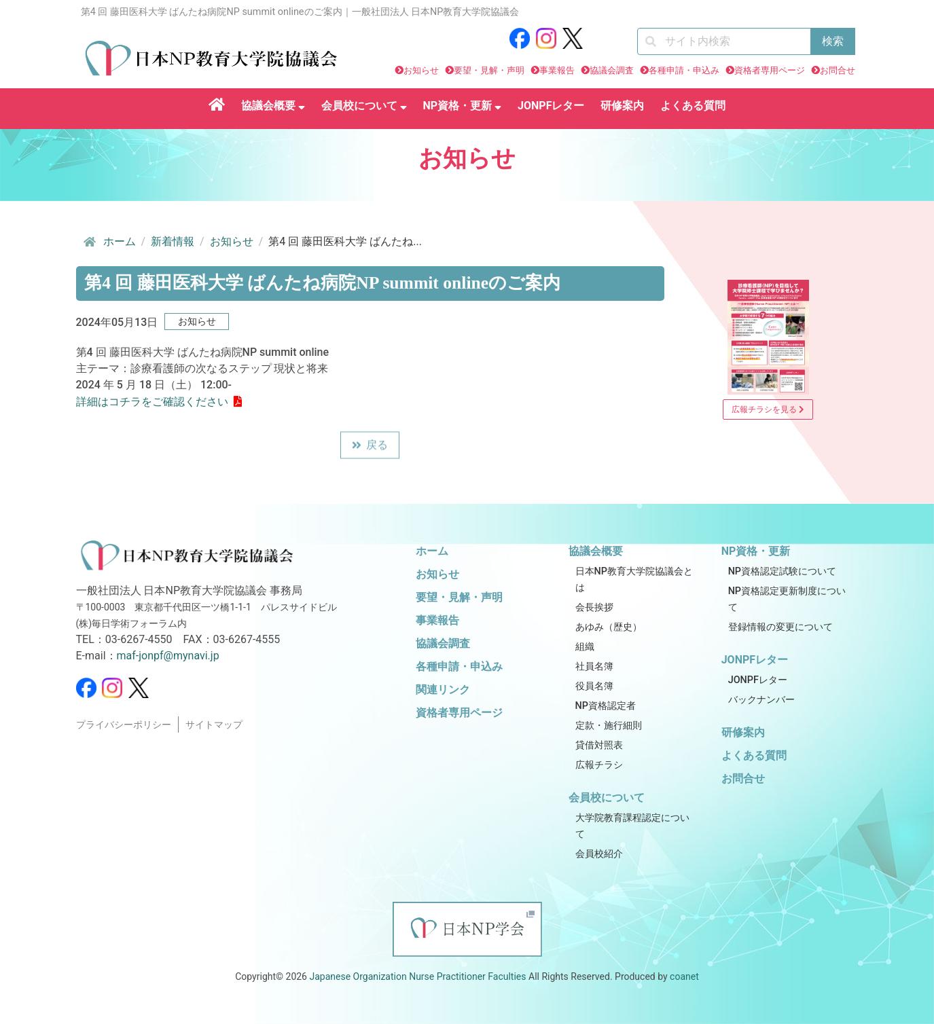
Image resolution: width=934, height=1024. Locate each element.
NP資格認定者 (605, 706)
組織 (584, 647)
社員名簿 (594, 666)
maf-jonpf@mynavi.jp (168, 655)
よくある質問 (692, 105)
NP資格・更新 (462, 105)
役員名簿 (594, 686)
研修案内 (622, 105)
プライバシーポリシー (123, 725)
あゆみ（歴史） (608, 627)
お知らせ (421, 70)
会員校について (364, 105)
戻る (370, 446)
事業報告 (557, 70)
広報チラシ (599, 765)
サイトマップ (214, 725)
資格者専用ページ (769, 70)
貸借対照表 (599, 745)
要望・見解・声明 (489, 70)
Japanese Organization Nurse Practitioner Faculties (417, 976)
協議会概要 (273, 105)
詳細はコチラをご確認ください (152, 401)
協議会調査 (612, 70)
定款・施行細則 (608, 725)
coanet (684, 976)
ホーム (109, 242)
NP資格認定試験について (782, 571)
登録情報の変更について (780, 627)
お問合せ (837, 70)
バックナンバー (761, 700)
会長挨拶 (594, 607)
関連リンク (443, 689)
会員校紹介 (599, 854)
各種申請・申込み (684, 70)
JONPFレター (551, 105)
